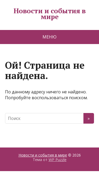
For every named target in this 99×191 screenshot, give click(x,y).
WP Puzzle (58, 159)
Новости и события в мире (49, 13)
